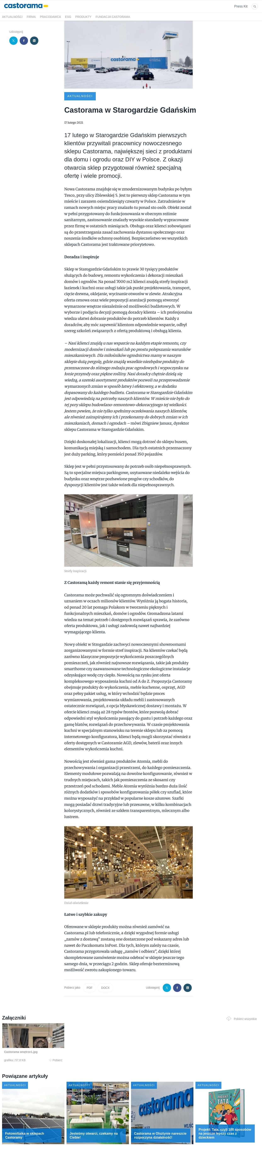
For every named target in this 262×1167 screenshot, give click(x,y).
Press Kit (240, 6)
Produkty (83, 16)
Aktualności (12, 16)
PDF (89, 987)
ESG (68, 16)
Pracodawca (50, 16)
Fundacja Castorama (113, 16)
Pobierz (55, 1060)
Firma (31, 16)
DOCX (105, 987)
